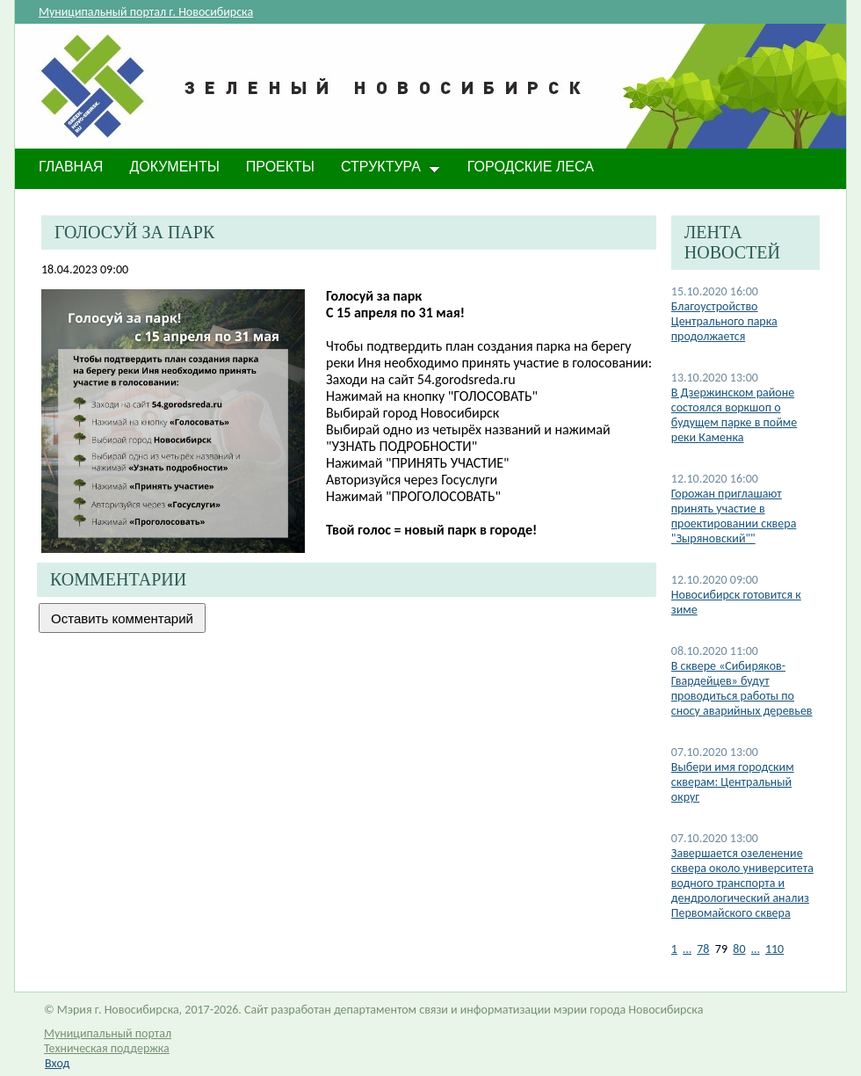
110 (774, 949)
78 (703, 949)
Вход (57, 1063)
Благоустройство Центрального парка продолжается (724, 321)
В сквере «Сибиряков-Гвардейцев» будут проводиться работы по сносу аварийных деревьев (742, 688)
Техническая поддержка (107, 1048)
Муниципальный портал (107, 1033)
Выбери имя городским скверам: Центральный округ (732, 782)
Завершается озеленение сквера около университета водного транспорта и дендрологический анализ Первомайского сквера (742, 883)
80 (739, 949)
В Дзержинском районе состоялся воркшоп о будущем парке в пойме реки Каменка (734, 415)
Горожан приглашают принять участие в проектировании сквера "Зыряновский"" (734, 516)
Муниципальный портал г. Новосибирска (146, 11)
